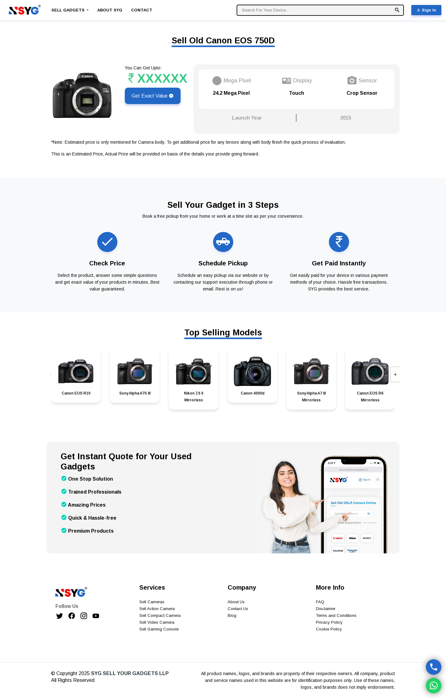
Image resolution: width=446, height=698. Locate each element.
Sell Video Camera (156, 622)
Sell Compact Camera (160, 615)
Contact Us (238, 608)
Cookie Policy (329, 629)
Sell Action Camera (157, 608)
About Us (236, 602)
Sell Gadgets (68, 10)
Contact (141, 10)
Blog (232, 615)
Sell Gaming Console (159, 629)
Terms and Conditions (336, 615)
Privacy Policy (329, 622)
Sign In (426, 10)
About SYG (109, 10)
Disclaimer (325, 608)
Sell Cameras (151, 602)
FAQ (320, 602)
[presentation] (51, 374)
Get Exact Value (153, 95)
